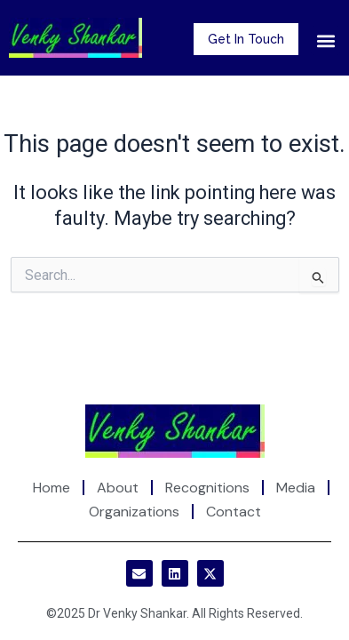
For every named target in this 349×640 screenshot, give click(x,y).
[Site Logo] (175, 429)
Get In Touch (246, 39)
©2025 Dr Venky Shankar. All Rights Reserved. (174, 613)
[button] (325, 40)
